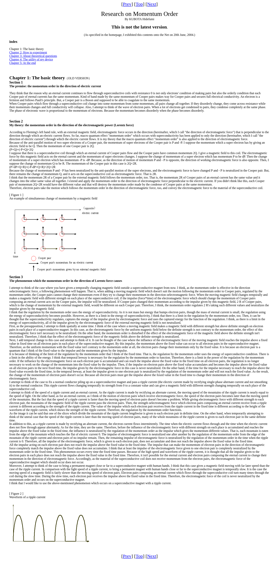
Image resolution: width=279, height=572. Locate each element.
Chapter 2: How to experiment (28, 52)
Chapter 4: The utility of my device (31, 59)
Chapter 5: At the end (22, 63)
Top (139, 4)
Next (151, 4)
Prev (127, 4)
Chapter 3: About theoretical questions (33, 56)
